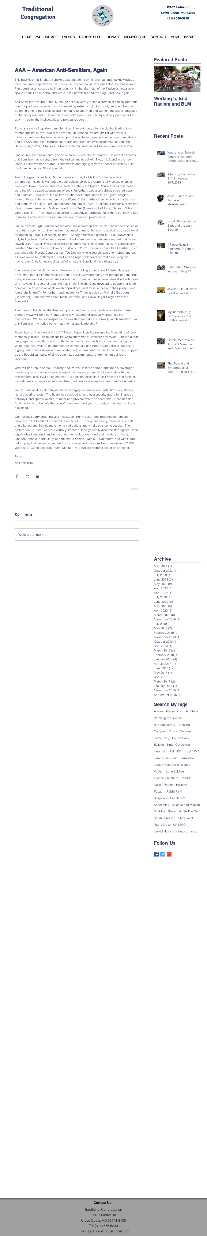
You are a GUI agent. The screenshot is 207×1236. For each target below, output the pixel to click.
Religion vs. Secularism (169, 798)
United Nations (164, 831)
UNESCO (179, 825)
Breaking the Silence (168, 718)
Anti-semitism (24, 463)
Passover (182, 785)
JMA (196, 751)
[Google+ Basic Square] (169, 854)
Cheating (184, 725)
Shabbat (160, 811)
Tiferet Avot (185, 818)
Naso (157, 785)
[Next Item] (194, 79)
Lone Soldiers (175, 771)
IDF (178, 751)
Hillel (171, 751)
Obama (168, 785)
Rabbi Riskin (175, 791)
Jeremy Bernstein (165, 758)
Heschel (159, 751)
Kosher (158, 771)
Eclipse (159, 744)
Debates (185, 731)
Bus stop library (164, 725)
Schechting (161, 805)
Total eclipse (162, 825)
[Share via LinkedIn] (37, 476)
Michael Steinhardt (166, 778)
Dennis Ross (180, 738)
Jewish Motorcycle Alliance (172, 765)
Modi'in (187, 778)
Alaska (158, 711)
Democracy (162, 738)
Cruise (173, 731)
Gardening (182, 744)
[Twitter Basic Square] (162, 854)
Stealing (169, 818)
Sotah (158, 818)
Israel (187, 751)
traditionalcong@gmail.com (108, 1231)
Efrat (169, 744)
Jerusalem (187, 758)
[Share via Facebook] (17, 476)
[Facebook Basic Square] (156, 854)
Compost (160, 731)
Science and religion (186, 805)
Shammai (174, 811)
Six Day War (191, 811)
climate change (186, 831)
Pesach (159, 791)
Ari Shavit (192, 711)
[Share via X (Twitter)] (27, 476)
